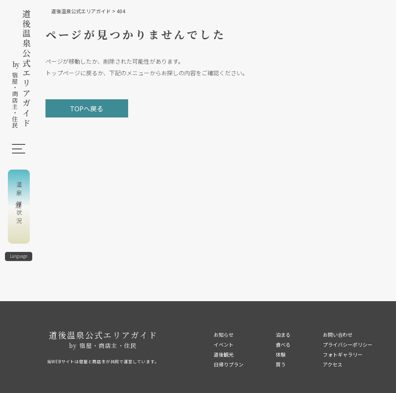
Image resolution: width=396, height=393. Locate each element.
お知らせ (224, 334)
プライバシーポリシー (347, 344)
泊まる (283, 334)
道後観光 (224, 354)
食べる (283, 344)
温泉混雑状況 (19, 203)
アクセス (332, 364)
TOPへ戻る (86, 108)
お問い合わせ (338, 334)
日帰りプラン (228, 364)
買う (281, 364)
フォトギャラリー (343, 354)
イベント (224, 344)
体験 (281, 354)
